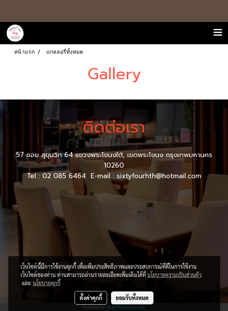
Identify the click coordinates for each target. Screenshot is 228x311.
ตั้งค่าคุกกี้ (91, 297)
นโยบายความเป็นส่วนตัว (174, 274)
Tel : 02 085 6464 (57, 176)
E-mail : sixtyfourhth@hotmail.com (146, 176)
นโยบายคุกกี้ (46, 282)
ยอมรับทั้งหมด (132, 297)
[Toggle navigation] (217, 33)
